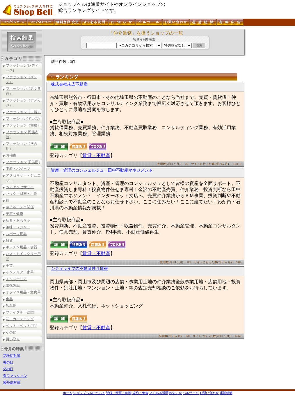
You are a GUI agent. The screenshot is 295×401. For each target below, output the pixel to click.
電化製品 (13, 286)
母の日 (8, 362)
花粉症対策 (11, 356)
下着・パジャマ (18, 169)
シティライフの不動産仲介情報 (79, 268)
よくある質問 (158, 393)
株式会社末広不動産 (69, 84)
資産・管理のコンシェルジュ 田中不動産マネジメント (102, 170)
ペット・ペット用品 (21, 326)
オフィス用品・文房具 (23, 292)
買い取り (13, 339)
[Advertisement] (269, 116)
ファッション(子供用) (23, 162)
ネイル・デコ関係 (20, 207)
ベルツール (191, 393)
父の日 (8, 369)
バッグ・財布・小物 (21, 194)
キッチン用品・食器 (21, 247)
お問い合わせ (209, 393)
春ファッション (15, 376)
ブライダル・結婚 (20, 312)
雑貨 (9, 240)
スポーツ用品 (16, 234)
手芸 (9, 265)
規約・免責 (140, 393)
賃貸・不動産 (96, 155)
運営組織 (226, 393)
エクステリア (16, 279)
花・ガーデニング (20, 319)
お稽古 (11, 155)
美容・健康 (14, 214)
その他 (11, 332)
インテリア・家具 (20, 272)
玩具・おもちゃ (18, 220)
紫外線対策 (11, 382)
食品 (9, 299)
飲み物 (11, 306)
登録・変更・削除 (118, 393)
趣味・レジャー (18, 227)
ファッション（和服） (23, 125)
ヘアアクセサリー (20, 187)
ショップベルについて (89, 393)
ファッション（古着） (23, 112)
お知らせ (175, 393)
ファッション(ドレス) (23, 119)
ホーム (67, 393)
